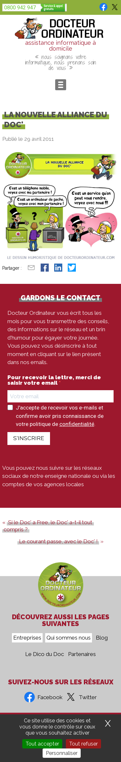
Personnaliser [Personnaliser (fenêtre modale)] (61, 753)
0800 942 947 (20, 8)
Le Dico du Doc (44, 654)
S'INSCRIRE (28, 438)
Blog (102, 637)
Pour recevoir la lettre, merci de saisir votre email (54, 380)
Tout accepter (42, 744)
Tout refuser (83, 744)
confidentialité (76, 424)
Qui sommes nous (68, 637)
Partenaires (82, 654)
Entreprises (27, 637)
